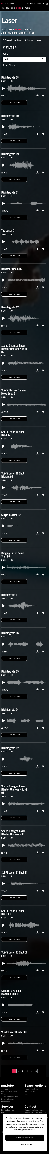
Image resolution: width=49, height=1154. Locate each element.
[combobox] (24, 59)
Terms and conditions (10, 1097)
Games (30, 40)
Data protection (7, 1099)
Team (3, 1094)
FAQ (3, 1113)
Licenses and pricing (9, 1092)
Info (23, 8)
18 (36, 1071)
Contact (4, 1089)
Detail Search (10, 8)
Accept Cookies (24, 1138)
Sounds (18, 8)
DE (44, 3)
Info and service (7, 1110)
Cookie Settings (25, 1144)
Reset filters (9, 65)
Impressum (5, 1102)
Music (3, 8)
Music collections (31, 1089)
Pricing (27, 8)
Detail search (30, 1092)
